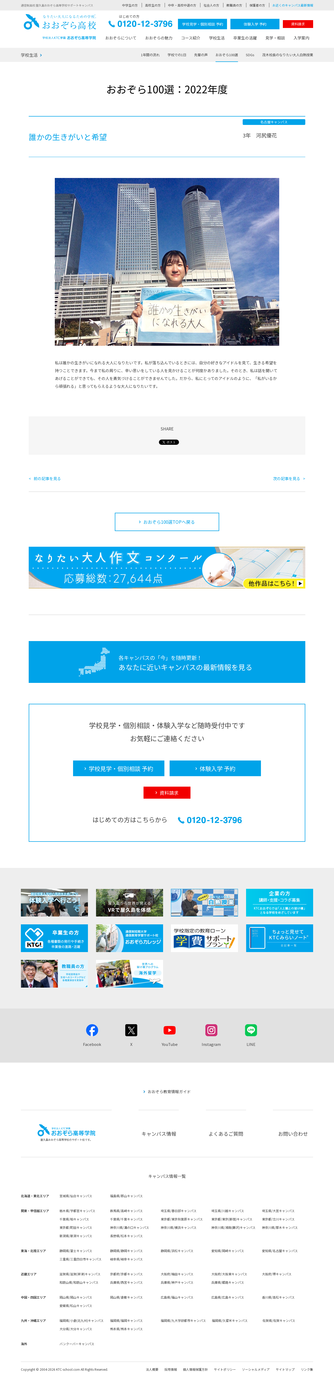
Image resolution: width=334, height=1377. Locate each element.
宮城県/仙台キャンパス (75, 1196)
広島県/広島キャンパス (227, 1297)
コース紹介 (190, 38)
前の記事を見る (47, 478)
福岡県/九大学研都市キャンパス (183, 1320)
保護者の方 (257, 5)
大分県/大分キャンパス (75, 1329)
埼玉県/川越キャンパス (227, 1210)
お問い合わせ (293, 1133)
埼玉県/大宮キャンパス (278, 1210)
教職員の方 (234, 5)
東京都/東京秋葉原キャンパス (182, 1219)
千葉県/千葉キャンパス (126, 1219)
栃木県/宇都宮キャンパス (77, 1210)
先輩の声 (201, 54)
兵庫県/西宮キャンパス (126, 1282)
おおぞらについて (120, 38)
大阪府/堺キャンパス (276, 1274)
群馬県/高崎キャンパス (126, 1210)
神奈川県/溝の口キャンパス (129, 1227)
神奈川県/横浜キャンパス (178, 1227)
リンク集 (307, 1369)
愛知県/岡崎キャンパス (227, 1250)
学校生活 (217, 38)
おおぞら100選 (227, 54)
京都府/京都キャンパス (126, 1274)
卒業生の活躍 (245, 38)
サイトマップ (285, 1369)
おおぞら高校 (60, 26)
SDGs (250, 54)
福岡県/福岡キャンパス (126, 1320)
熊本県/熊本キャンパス (126, 1329)
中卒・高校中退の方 (182, 5)
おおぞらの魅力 (158, 38)
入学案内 (301, 38)
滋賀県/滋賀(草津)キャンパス (79, 1274)
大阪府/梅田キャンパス (177, 1274)
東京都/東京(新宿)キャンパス (231, 1219)
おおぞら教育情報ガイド (169, 1091)
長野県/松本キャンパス (126, 1236)
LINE (251, 1044)
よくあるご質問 (225, 1133)
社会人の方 (211, 5)
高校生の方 (153, 5)
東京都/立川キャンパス (278, 1219)
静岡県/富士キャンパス (75, 1250)
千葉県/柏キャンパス (74, 1219)
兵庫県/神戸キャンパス (177, 1282)
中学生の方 (130, 5)
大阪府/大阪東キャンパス (229, 1274)
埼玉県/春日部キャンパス (178, 1210)
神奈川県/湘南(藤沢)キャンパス (233, 1227)
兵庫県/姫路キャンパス (227, 1282)
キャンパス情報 (158, 1133)
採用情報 (170, 1369)
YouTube (170, 1044)
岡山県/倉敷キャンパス (126, 1297)
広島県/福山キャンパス (177, 1297)
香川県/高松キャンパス (278, 1297)
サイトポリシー (225, 1369)
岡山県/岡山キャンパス (75, 1297)
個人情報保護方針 (195, 1369)
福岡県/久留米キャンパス (230, 1320)
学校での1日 (177, 54)
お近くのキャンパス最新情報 (292, 5)
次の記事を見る (286, 478)
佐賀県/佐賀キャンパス (279, 1320)
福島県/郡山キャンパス (126, 1196)
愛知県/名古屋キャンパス (280, 1250)
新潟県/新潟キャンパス (75, 1236)
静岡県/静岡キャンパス (126, 1250)
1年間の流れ (150, 54)
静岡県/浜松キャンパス (177, 1250)
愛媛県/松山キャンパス (75, 1305)
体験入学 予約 (255, 24)
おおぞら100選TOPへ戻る (169, 521)
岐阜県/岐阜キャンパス (126, 1259)
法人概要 (152, 1369)
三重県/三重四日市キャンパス (80, 1259)
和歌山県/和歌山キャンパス (78, 1282)
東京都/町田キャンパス (75, 1227)
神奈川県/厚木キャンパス (280, 1227)
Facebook (92, 1044)
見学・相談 (275, 38)
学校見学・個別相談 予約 (202, 24)
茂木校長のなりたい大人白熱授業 (287, 54)
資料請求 (298, 23)
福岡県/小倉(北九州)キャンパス (81, 1320)
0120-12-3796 (140, 25)
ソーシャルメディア (256, 1369)
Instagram (211, 1044)
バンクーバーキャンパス (76, 1343)
